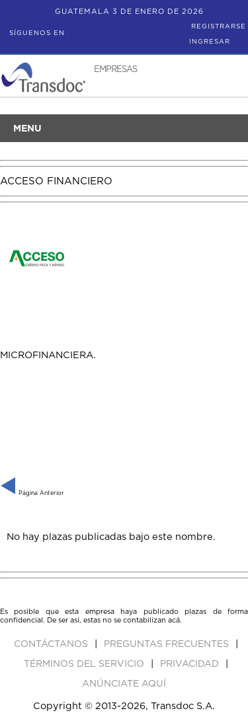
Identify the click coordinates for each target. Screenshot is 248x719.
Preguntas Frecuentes (167, 644)
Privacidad (191, 664)
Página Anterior (32, 493)
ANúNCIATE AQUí (124, 684)
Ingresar (209, 41)
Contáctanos (52, 644)
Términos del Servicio (85, 664)
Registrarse (218, 26)
